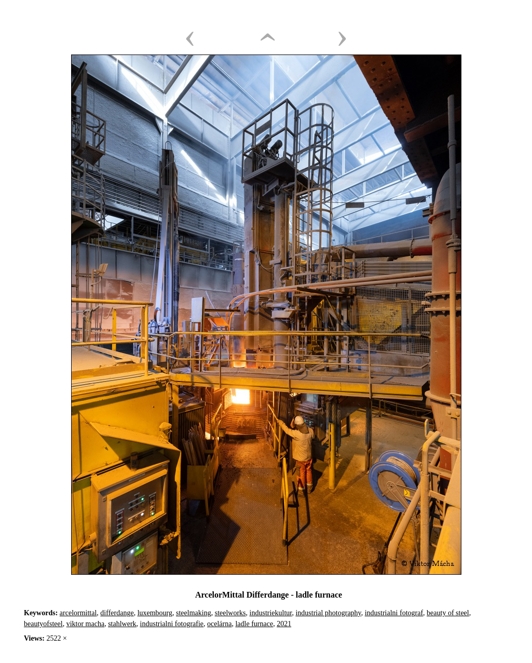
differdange (116, 613)
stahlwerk (122, 624)
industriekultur (271, 613)
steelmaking (193, 613)
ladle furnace (254, 624)
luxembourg (155, 613)
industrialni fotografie (171, 624)
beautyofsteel (43, 624)
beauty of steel (448, 613)
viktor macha (85, 624)
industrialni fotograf (394, 613)
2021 (284, 624)
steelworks (230, 613)
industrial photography (328, 613)
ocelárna (219, 624)
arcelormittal (78, 613)
